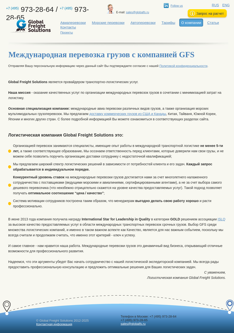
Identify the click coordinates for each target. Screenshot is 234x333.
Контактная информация (54, 324)
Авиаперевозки (73, 23)
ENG (226, 5)
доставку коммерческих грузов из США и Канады (127, 114)
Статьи (213, 23)
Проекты (66, 32)
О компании (191, 23)
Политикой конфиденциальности (183, 66)
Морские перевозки (108, 23)
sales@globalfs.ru (137, 12)
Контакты (68, 27)
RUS (215, 5)
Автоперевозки (143, 23)
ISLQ (221, 219)
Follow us (177, 5)
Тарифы (168, 23)
